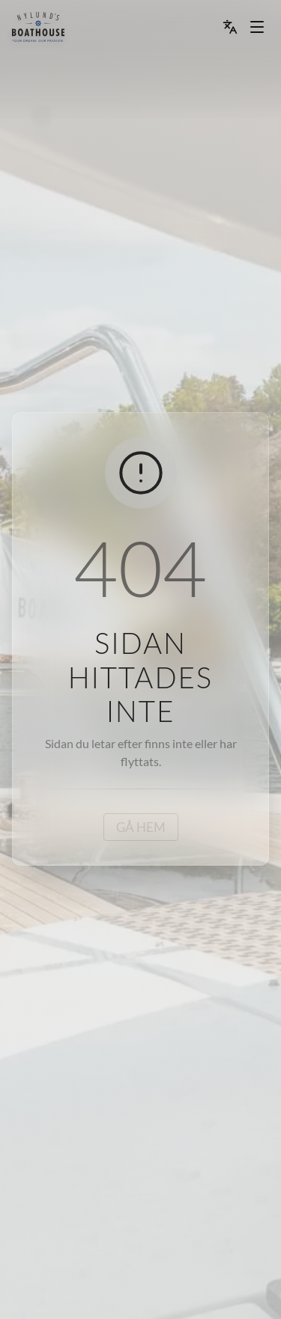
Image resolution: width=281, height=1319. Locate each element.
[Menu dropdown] (257, 27)
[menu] (38, 27)
